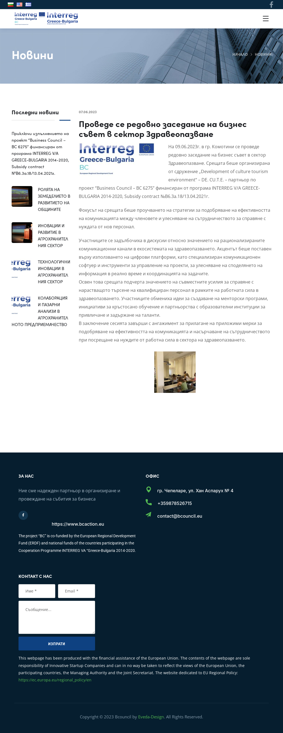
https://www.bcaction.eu (78, 524)
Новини (263, 54)
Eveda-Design (151, 716)
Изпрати (56, 643)
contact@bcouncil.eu (179, 516)
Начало (240, 54)
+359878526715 (175, 503)
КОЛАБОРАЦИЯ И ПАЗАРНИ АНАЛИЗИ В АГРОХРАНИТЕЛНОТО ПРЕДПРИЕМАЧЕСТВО (40, 311)
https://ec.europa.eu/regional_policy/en (55, 679)
